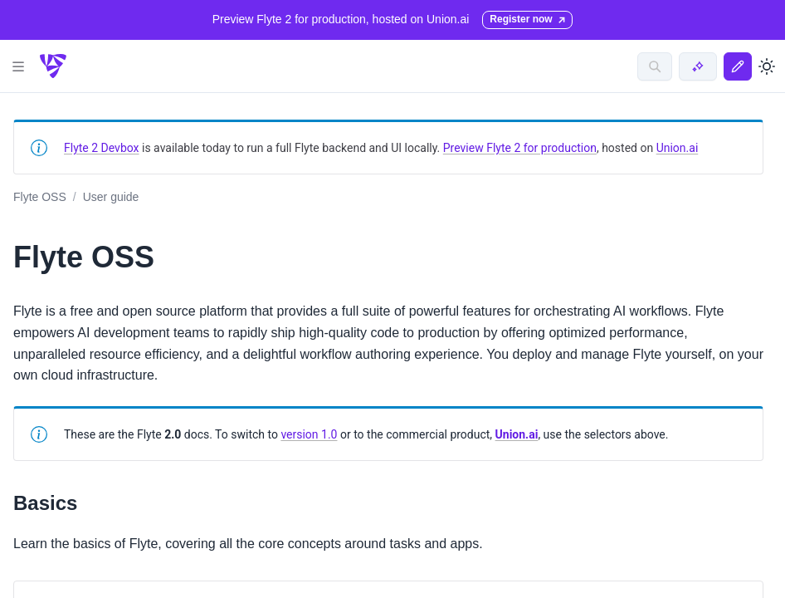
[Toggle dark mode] (767, 66)
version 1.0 (308, 434)
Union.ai (677, 147)
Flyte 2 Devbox (101, 147)
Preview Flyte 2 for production (520, 147)
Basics (45, 503)
